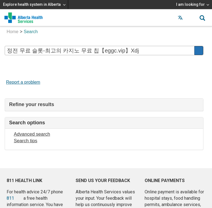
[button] (191, 17)
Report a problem (23, 82)
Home (12, 31)
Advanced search (32, 134)
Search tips (25, 140)
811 (10, 198)
